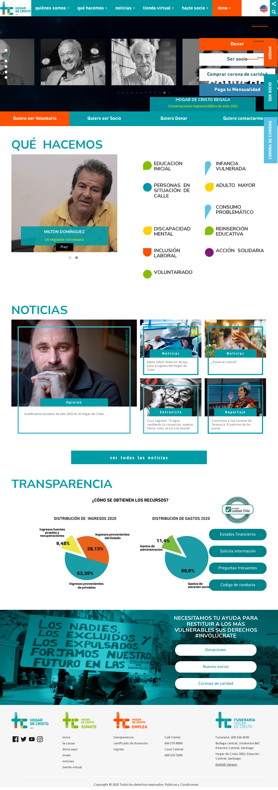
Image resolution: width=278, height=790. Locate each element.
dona (223, 8)
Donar (237, 44)
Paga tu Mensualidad (237, 89)
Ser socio (237, 59)
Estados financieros (238, 534)
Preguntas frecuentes (237, 568)
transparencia (260, 24)
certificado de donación (130, 743)
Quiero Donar (173, 118)
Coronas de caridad (215, 684)
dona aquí (69, 749)
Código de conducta (237, 585)
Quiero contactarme (243, 118)
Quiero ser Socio (104, 118)
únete (66, 755)
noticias (123, 8)
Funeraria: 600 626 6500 (232, 737)
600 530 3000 (173, 755)
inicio (66, 737)
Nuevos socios (216, 667)
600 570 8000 (173, 743)
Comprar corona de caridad (237, 74)
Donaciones (215, 650)
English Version (226, 764)
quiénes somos (50, 8)
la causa (68, 743)
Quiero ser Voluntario (34, 118)
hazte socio (193, 8)
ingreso (118, 749)
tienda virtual (156, 8)
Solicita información (238, 551)
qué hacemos (90, 8)
